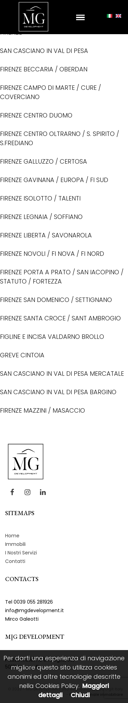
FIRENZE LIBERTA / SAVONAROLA (46, 235)
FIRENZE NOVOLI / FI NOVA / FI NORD (52, 253)
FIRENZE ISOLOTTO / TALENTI (40, 198)
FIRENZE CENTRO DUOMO (36, 115)
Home (12, 535)
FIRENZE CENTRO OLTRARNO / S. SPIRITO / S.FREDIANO (59, 138)
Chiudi (80, 695)
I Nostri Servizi (21, 552)
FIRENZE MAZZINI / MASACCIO (42, 410)
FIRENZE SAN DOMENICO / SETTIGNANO (56, 299)
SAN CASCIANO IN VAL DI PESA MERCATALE (62, 373)
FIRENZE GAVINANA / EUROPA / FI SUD (54, 180)
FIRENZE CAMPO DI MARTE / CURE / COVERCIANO (50, 92)
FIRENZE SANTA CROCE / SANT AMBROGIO (60, 318)
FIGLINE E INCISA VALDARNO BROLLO (52, 336)
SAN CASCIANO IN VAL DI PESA (44, 50)
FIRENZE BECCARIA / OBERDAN (43, 69)
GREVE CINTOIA (22, 355)
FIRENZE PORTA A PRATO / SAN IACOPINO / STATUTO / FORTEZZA (62, 277)
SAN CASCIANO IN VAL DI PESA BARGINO (58, 392)
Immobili (15, 544)
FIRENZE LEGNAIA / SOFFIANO (41, 216)
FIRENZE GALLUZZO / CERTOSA (43, 161)
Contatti (15, 561)
